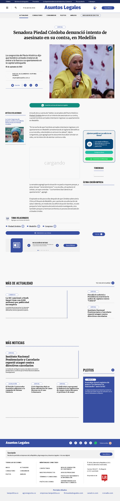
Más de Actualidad (19, 283)
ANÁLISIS (73, 15)
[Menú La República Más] (7, 8)
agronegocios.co (29, 493)
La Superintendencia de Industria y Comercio (57, 1)
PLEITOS (63, 15)
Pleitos (88, 369)
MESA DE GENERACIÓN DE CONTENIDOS (68, 468)
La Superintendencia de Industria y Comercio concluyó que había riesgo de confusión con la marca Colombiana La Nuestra (98, 391)
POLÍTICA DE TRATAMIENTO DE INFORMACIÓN (70, 476)
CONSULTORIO (37, 15)
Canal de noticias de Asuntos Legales (55, 105)
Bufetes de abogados (21, 1)
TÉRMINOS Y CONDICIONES (48, 477)
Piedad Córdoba (14, 225)
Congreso (49, 225)
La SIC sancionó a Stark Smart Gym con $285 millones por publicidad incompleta (17, 301)
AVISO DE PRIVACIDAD (68, 472)
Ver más (99, 234)
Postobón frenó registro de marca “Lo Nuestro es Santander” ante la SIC (97, 384)
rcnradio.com (107, 493)
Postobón (36, 1)
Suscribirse (108, 8)
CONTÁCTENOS (45, 468)
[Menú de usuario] (95, 8)
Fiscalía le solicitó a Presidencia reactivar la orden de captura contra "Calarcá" (98, 298)
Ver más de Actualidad (105, 282)
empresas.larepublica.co (50, 493)
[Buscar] (15, 8)
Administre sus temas (43, 232)
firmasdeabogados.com (73, 493)
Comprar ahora (100, 152)
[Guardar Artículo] (16, 85)
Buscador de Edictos (91, 15)
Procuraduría (80, 1)
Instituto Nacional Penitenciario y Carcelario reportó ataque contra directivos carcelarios (99, 313)
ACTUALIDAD (23, 15)
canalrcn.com (92, 493)
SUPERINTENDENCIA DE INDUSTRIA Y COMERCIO (68, 481)
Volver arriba (106, 443)
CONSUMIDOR (51, 15)
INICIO (8, 467)
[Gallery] (43, 243)
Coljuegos (92, 1)
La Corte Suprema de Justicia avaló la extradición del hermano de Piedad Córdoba (14, 121)
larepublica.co (12, 493)
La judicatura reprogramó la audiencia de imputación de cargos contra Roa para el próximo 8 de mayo (68, 389)
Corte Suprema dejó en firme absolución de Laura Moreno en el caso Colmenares (41, 389)
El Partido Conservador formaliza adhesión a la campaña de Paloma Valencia (15, 389)
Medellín (33, 225)
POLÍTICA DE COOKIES (47, 482)
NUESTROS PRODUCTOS (47, 472)
